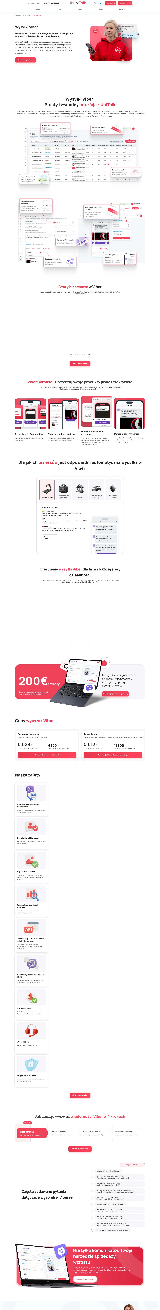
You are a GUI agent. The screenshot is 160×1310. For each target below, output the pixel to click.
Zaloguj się (111, 3)
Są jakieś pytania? (132, 1165)
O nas (101, 9)
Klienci (59, 9)
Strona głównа (19, 15)
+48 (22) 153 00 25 (34, 3)
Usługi (38, 9)
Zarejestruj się (125, 3)
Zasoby (80, 9)
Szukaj (121, 9)
